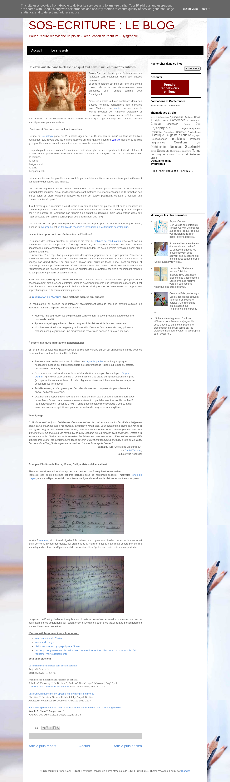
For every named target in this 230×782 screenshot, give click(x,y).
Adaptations (163, 117)
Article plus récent (42, 746)
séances (43, 540)
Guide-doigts (194, 132)
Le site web (59, 50)
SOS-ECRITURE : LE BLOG (102, 25)
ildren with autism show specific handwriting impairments (61, 693)
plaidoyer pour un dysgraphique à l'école (57, 646)
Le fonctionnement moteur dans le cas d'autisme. (53, 665)
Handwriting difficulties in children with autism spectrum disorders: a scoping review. (75, 707)
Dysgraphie (161, 128)
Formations (169, 132)
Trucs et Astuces (188, 154)
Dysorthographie (191, 128)
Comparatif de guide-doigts (184, 293)
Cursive (156, 123)
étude (117, 108)
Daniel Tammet (133, 450)
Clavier (165, 120)
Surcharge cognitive (180, 151)
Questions (180, 142)
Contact (191, 120)
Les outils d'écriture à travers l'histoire (181, 270)
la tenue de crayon (45, 642)
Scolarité (193, 146)
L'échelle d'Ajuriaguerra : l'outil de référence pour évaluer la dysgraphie (174, 320)
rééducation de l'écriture (46, 297)
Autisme (189, 117)
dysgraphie (47, 227)
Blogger (185, 771)
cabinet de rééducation (108, 241)
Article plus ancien (128, 746)
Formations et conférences (165, 105)
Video (154, 157)
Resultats (176, 146)
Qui (198, 142)
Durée (187, 124)
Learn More (190, 8)
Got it (206, 8)
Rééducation (159, 146)
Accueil (36, 50)
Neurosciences (159, 138)
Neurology (47, 136)
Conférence (177, 120)
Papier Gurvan (177, 221)
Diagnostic (172, 123)
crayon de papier (93, 361)
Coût (198, 120)
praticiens (178, 138)
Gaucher (181, 132)
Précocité (195, 138)
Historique (157, 135)
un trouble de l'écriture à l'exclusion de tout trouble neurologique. (93, 227)
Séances (163, 150)
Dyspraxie (156, 132)
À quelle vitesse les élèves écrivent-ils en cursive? (184, 245)
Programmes (158, 142)
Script (153, 151)
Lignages (196, 135)
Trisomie (170, 155)
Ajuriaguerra (177, 117)
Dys (198, 123)
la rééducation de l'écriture (49, 638)
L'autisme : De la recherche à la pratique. (49, 686)
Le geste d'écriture (178, 135)
